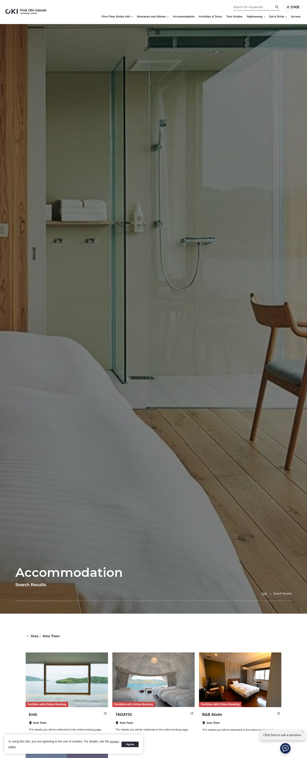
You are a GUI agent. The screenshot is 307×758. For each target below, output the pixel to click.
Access (296, 16)
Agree (130, 744)
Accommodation (183, 16)
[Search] (277, 7)
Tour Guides (234, 16)
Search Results (282, 593)
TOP (264, 593)
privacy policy (17, 746)
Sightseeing (256, 16)
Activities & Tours (210, 16)
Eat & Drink (278, 16)
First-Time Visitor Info (117, 16)
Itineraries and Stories (152, 16)
